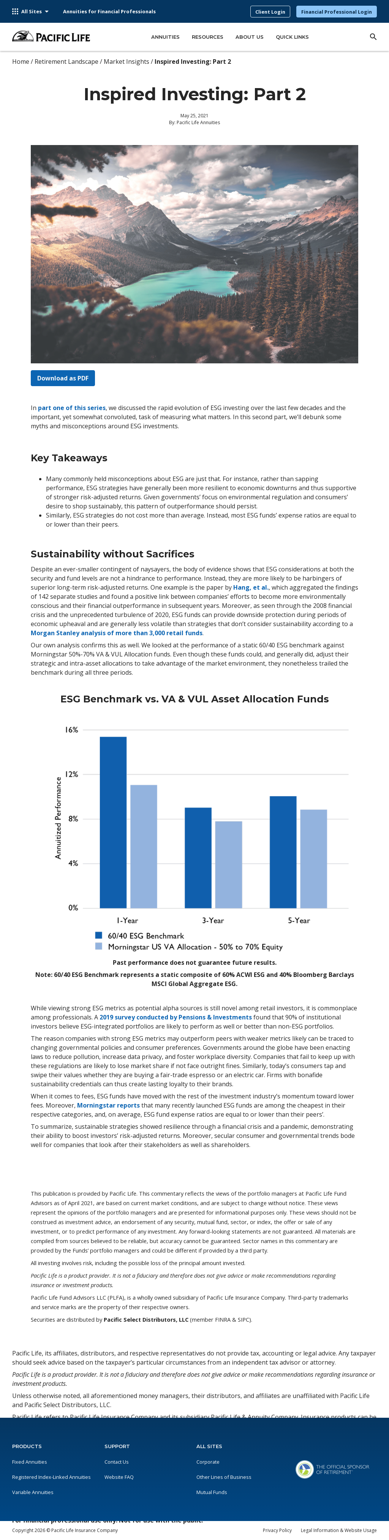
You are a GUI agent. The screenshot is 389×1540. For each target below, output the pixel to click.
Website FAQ (119, 1477)
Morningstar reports (108, 1105)
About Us (250, 37)
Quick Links (292, 37)
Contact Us (116, 1461)
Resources (207, 37)
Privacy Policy (277, 1530)
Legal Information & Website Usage (339, 1530)
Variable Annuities (33, 1492)
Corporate (208, 1461)
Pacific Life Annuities (198, 122)
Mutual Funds (211, 1492)
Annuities (165, 37)
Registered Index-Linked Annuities (51, 1477)
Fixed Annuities (29, 1461)
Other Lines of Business (223, 1477)
